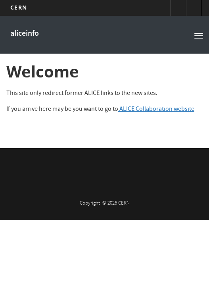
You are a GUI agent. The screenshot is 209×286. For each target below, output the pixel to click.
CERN (18, 7)
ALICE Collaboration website (156, 109)
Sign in (178, 8)
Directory (194, 8)
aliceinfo (24, 34)
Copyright (90, 203)
